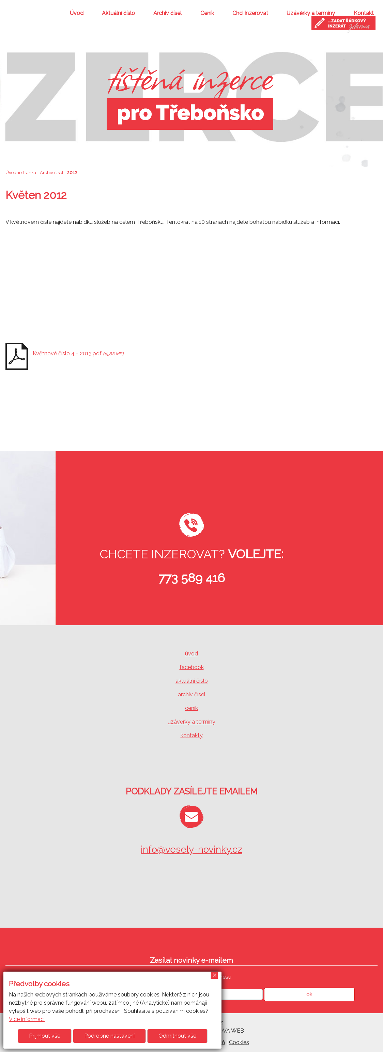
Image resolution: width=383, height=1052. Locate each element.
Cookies (239, 1042)
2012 (72, 172)
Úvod (76, 13)
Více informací (27, 1019)
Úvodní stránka (20, 172)
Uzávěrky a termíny (311, 13)
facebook (192, 667)
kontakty (192, 735)
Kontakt (364, 13)
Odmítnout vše (177, 1036)
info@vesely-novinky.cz (191, 849)
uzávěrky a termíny (191, 721)
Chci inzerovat (250, 13)
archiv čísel (191, 694)
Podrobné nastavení (109, 1036)
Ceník (207, 13)
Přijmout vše (44, 1036)
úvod (191, 653)
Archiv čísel (167, 13)
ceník (191, 708)
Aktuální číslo (118, 13)
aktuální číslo (191, 681)
